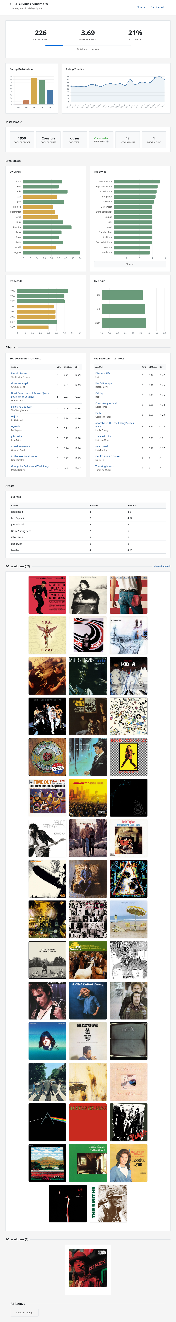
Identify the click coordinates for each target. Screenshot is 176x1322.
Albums (141, 7)
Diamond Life (102, 373)
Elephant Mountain (21, 406)
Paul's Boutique (103, 383)
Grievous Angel (19, 383)
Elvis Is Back (101, 446)
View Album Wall (162, 566)
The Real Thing (103, 436)
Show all (130, 264)
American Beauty (20, 446)
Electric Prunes (19, 373)
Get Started (157, 7)
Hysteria (15, 426)
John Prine (17, 436)
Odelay (99, 393)
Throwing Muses (104, 466)
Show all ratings (24, 1312)
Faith (98, 413)
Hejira (14, 416)
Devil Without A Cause (107, 456)
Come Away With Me (106, 403)
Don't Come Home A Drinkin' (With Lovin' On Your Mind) (30, 394)
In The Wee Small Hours (24, 456)
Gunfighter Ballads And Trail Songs (30, 466)
